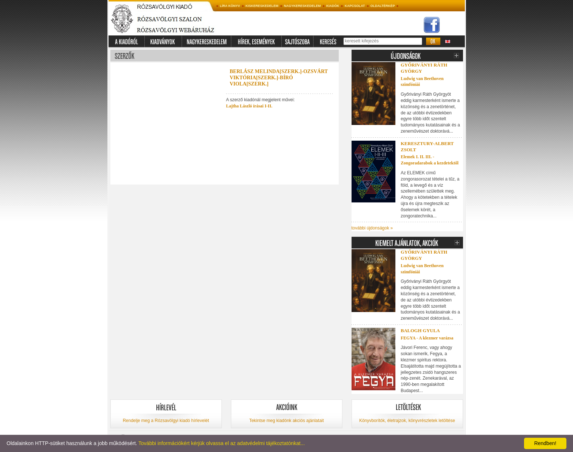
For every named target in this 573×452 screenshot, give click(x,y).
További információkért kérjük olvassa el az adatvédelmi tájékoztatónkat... (221, 443)
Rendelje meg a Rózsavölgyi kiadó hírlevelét (166, 420)
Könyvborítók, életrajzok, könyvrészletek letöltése (407, 420)
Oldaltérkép (383, 6)
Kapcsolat (355, 6)
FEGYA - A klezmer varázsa (427, 338)
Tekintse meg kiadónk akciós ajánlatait (286, 420)
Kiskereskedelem (262, 6)
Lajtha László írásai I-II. (249, 106)
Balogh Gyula (420, 330)
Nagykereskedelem (302, 6)
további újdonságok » (372, 228)
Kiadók (332, 6)
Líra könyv (230, 6)
